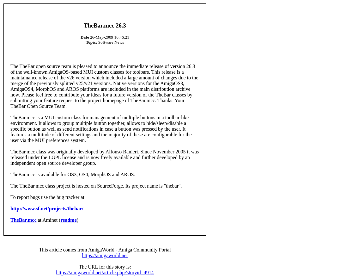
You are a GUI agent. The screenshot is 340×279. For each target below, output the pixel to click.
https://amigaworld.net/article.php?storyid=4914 (105, 272)
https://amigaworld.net (105, 255)
